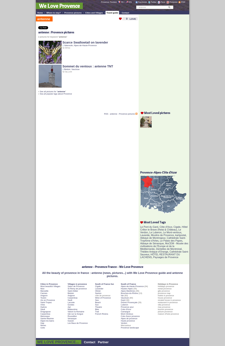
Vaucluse (75, 69)
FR (122, 2)
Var (122, 295)
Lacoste (71, 302)
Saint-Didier (73, 291)
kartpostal (180, 235)
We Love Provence (59, 5)
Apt (69, 307)
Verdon (124, 323)
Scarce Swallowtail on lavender (85, 42)
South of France (128, 284)
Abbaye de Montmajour (152, 238)
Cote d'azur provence (130, 316)
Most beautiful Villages (50, 286)
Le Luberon (155, 232)
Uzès (42, 328)
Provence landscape (130, 328)
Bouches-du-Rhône (129, 293)
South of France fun (104, 284)
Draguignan (45, 311)
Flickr (163, 2)
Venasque (72, 318)
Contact (125, 13)
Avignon (44, 295)
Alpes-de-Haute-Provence (85, 45)
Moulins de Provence (162, 235)
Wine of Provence (103, 298)
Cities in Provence (49, 284)
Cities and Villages (94, 13)
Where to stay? (53, 13)
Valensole (68, 45)
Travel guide (112, 13)
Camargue (125, 311)
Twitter (154, 2)
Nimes (43, 325)
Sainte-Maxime (47, 318)
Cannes (43, 293)
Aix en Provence (47, 300)
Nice (42, 288)
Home (40, 13)
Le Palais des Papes (171, 240)
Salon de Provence (76, 286)
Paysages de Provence (165, 257)
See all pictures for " (52, 91)
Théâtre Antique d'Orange (154, 251)
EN (130, 2)
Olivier (98, 291)
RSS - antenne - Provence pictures (119, 114)
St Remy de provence (77, 288)
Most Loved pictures (157, 113)
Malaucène (72, 309)
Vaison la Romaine (76, 311)
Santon (98, 293)
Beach (98, 302)
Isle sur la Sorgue (75, 314)
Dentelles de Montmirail (169, 249)
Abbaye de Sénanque (152, 243)
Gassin (71, 321)
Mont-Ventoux (127, 314)
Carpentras (45, 314)
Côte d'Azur (166, 227)
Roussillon (72, 316)
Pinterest (173, 2)
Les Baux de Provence (78, 323)
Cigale (176, 227)
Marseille (44, 291)
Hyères (43, 307)
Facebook (142, 2)
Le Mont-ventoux (172, 232)
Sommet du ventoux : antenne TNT (88, 66)
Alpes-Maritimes (128, 291)
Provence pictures (73, 13)
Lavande (145, 235)
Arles (42, 305)
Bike (97, 309)
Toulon (43, 298)
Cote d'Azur (126, 309)
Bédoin (67, 69)
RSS (183, 2)
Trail (97, 311)
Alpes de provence (129, 318)
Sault (42, 309)
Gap (42, 323)
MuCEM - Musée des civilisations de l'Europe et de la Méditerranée (164, 246)
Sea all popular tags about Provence (56, 94)
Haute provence (128, 321)
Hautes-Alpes (127, 288)
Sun (97, 305)
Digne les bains (47, 321)
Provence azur (127, 307)
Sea (97, 300)
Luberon (124, 305)
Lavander (99, 288)
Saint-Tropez (46, 302)
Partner (103, 342)
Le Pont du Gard (149, 227)
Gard (123, 300)
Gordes (71, 305)
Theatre (98, 307)
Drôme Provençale (129, 302)
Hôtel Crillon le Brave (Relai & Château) (164, 228)
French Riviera (101, 314)
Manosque (45, 316)
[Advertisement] (74, 105)
